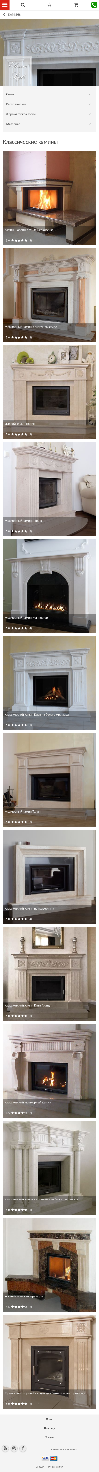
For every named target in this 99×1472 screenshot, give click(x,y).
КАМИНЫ (14, 15)
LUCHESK (58, 1467)
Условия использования (63, 1449)
